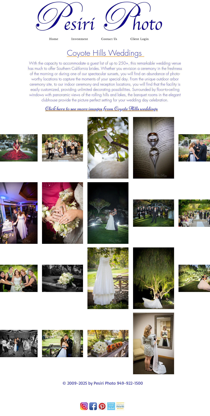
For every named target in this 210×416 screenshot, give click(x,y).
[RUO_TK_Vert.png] (111, 406)
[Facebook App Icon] (93, 406)
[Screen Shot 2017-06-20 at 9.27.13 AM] (84, 406)
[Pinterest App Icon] (102, 406)
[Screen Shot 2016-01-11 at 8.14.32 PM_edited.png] (120, 406)
